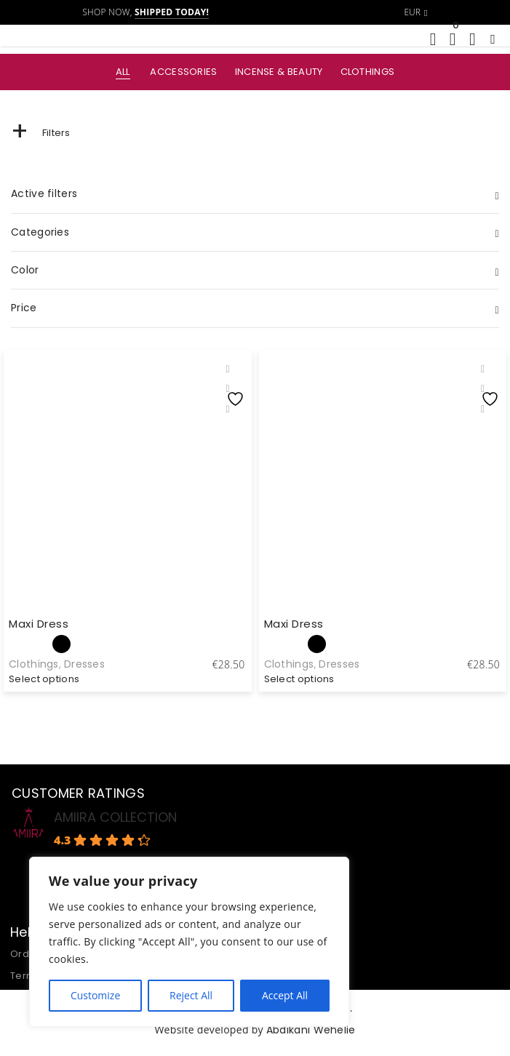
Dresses (84, 664)
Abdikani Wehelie (311, 1030)
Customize (95, 995)
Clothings (367, 72)
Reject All (191, 995)
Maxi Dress (38, 623)
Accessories (183, 72)
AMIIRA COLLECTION (115, 817)
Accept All (285, 995)
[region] (189, 942)
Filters (41, 133)
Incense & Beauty (279, 72)
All (123, 72)
